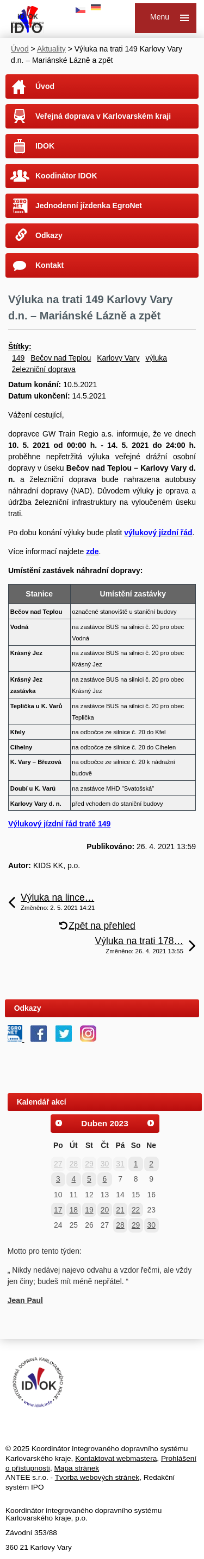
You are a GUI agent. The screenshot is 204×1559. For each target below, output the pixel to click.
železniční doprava (44, 369)
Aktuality (51, 48)
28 (74, 1163)
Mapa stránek (76, 1468)
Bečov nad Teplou (60, 358)
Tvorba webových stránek (97, 1477)
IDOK (44, 146)
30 (105, 1163)
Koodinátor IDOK (66, 175)
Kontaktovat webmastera (116, 1458)
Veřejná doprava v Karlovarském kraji (103, 116)
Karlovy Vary (118, 358)
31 (120, 1163)
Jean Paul (25, 1300)
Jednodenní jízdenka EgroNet (88, 205)
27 (58, 1163)
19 (89, 1209)
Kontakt (49, 265)
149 (18, 358)
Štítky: (20, 346)
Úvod (20, 48)
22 (136, 1209)
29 (89, 1163)
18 (74, 1209)
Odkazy (49, 235)
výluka (156, 358)
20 (105, 1209)
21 (120, 1209)
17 (58, 1209)
